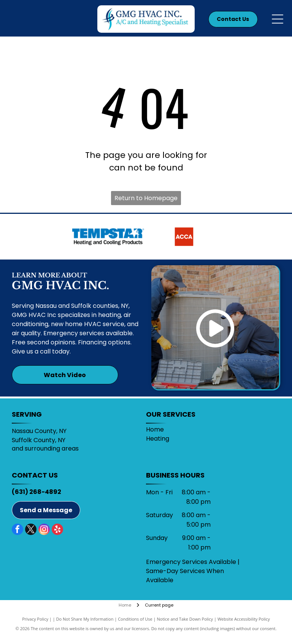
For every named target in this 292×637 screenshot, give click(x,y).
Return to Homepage (146, 198)
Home (155, 429)
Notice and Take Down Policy (185, 619)
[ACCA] (184, 236)
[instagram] (44, 530)
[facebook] (17, 530)
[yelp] (57, 530)
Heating (157, 438)
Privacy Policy (35, 619)
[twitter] (30, 530)
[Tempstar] (108, 236)
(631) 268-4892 (36, 491)
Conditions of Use (135, 619)
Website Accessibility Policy (243, 619)
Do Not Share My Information (85, 619)
